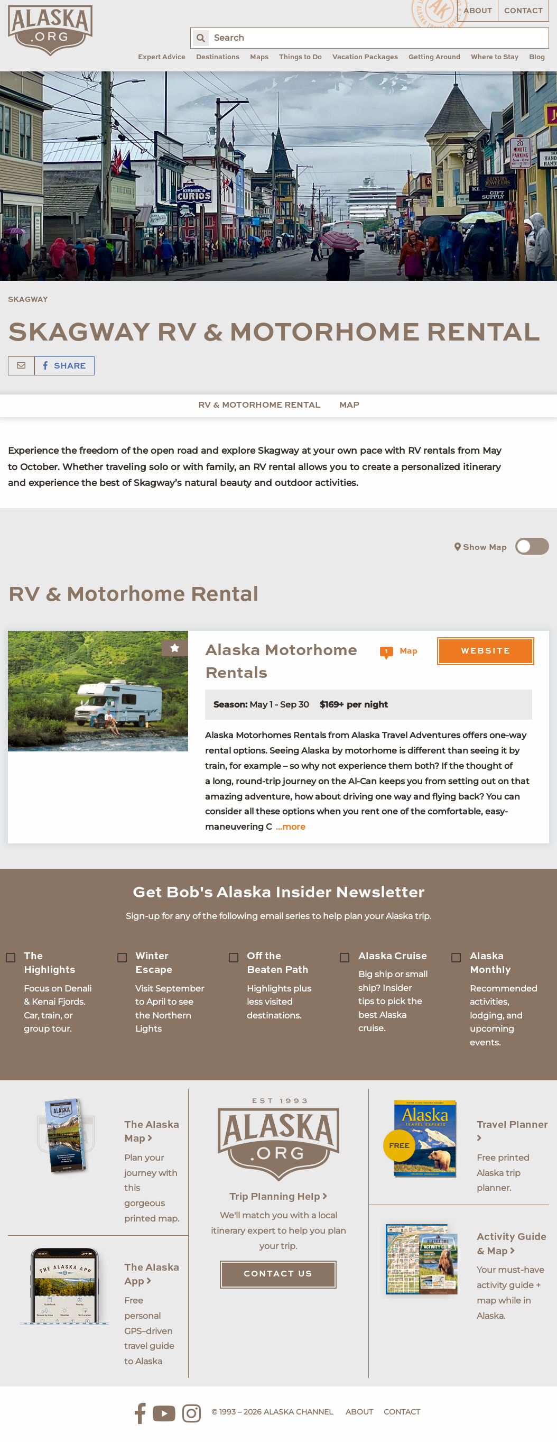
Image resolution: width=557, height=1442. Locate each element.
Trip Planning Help (278, 1197)
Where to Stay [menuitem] (494, 57)
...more (290, 827)
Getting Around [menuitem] (434, 57)
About (477, 11)
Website (485, 651)
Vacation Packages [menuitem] (365, 57)
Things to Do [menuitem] (300, 57)
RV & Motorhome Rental (259, 405)
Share (64, 366)
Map (349, 405)
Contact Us (278, 1274)
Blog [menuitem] (537, 57)
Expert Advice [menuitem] (161, 57)
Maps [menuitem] (259, 57)
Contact (523, 11)
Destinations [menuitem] (217, 57)
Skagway (28, 300)
